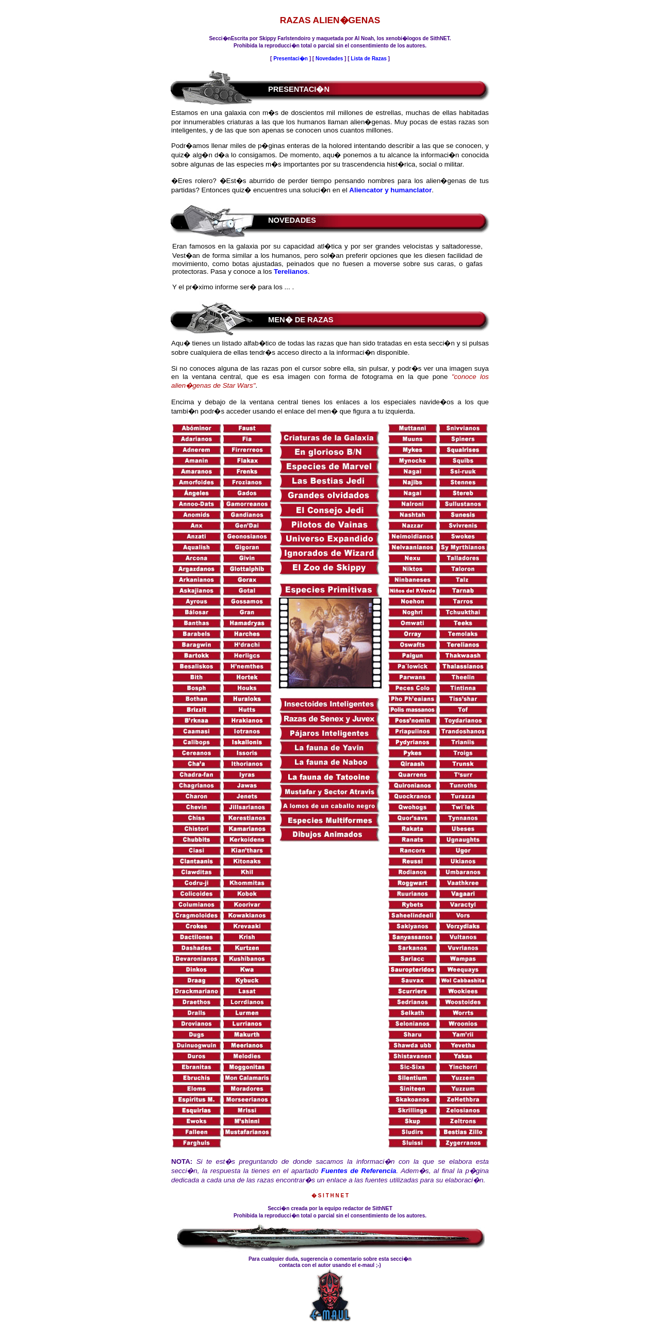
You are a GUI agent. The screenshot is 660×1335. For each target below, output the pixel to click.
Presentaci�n (290, 58)
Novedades (329, 58)
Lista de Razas (369, 58)
